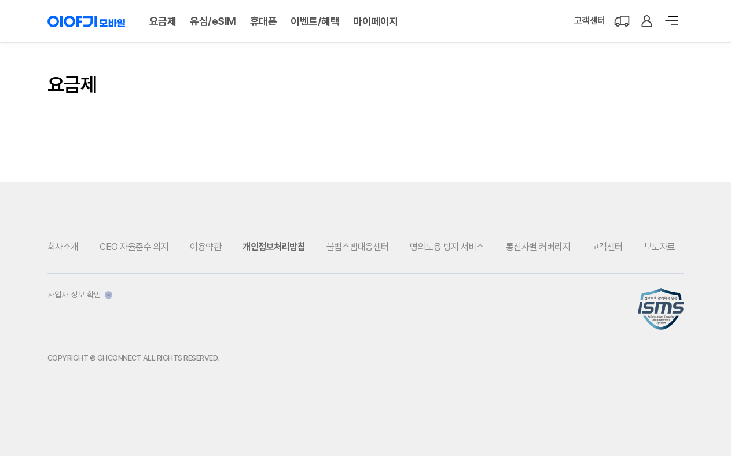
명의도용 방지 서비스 (447, 246)
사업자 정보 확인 (79, 294)
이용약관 (205, 246)
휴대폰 (263, 21)
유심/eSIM (213, 21)
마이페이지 (375, 21)
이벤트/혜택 (315, 21)
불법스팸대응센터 (357, 246)
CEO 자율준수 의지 (134, 246)
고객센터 (589, 20)
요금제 (163, 21)
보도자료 (659, 246)
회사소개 (63, 246)
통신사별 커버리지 (538, 246)
